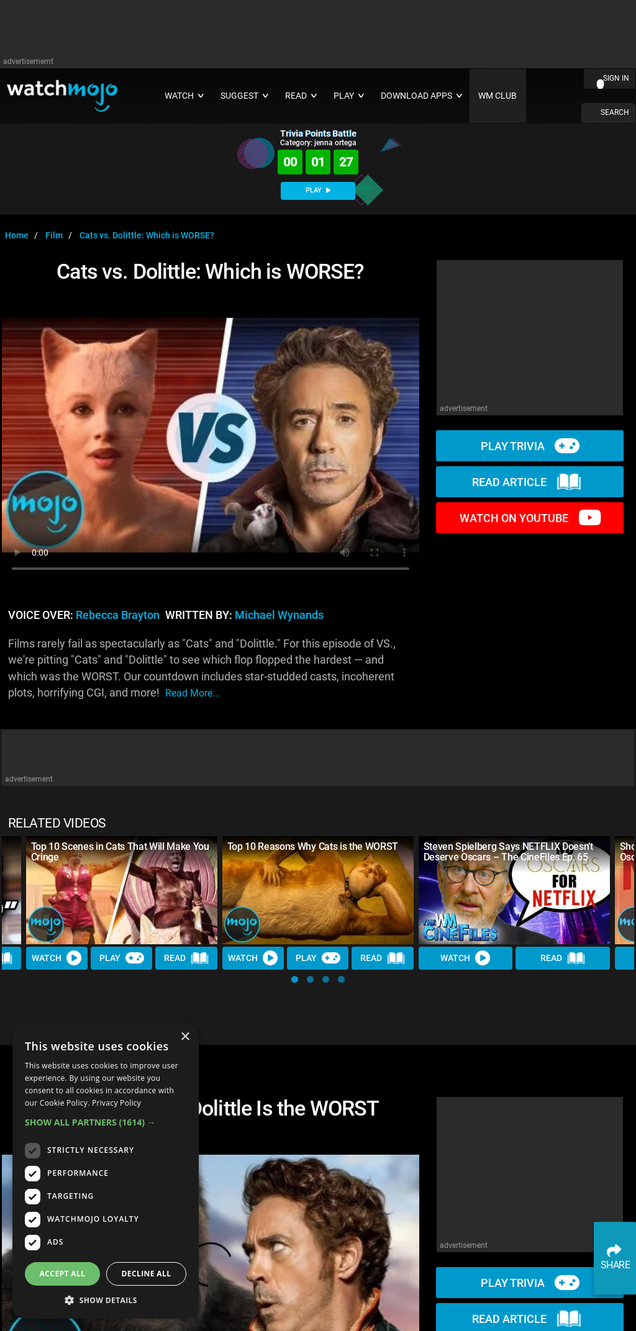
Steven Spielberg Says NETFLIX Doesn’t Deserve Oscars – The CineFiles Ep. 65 (508, 852)
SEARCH (615, 112)
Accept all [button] (63, 1273)
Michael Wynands (279, 615)
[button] (294, 979)
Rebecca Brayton (118, 615)
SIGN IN (616, 78)
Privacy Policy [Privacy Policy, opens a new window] (116, 1103)
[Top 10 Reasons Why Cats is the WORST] (318, 890)
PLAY (318, 190)
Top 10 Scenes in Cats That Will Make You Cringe (120, 852)
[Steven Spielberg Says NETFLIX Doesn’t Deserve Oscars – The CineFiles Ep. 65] (514, 890)
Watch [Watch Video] (57, 957)
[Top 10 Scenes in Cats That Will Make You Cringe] (121, 890)
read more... (192, 693)
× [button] (184, 1037)
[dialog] (105, 1171)
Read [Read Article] (187, 958)
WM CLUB (497, 96)
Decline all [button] (146, 1273)
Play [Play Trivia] (121, 957)
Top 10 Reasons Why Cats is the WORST (312, 846)
